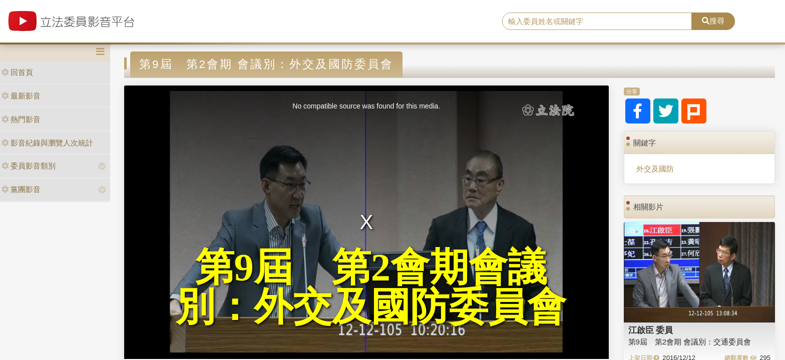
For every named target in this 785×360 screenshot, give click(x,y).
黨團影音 (21, 189)
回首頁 (17, 72)
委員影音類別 (29, 166)
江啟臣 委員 (650, 330)
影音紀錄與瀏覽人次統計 (47, 142)
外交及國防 (655, 168)
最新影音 (21, 96)
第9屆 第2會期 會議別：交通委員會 (689, 342)
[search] (597, 21)
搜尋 (713, 20)
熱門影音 (21, 119)
